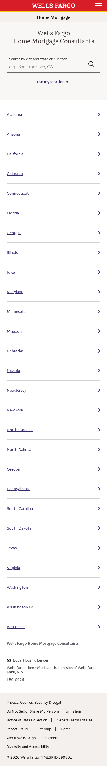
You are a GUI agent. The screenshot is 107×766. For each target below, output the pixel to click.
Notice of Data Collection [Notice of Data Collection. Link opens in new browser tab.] (26, 720)
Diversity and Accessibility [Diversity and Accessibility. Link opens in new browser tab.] (27, 747)
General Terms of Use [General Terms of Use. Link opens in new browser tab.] (74, 720)
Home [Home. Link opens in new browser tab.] (66, 729)
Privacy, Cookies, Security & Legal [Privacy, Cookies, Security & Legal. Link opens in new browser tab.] (33, 702)
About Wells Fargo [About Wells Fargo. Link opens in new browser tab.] (21, 738)
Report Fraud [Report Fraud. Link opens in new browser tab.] (17, 729)
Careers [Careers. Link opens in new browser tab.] (51, 738)
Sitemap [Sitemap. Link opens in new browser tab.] (44, 729)
